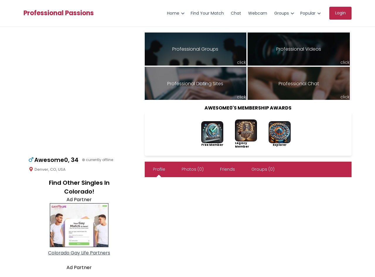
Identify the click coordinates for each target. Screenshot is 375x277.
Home (173, 13)
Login (340, 13)
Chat (236, 13)
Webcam (257, 13)
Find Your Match (207, 13)
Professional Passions (58, 13)
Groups (281, 13)
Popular (308, 13)
